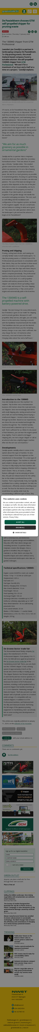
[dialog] (19, 516)
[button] (19, 532)
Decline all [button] (20, 527)
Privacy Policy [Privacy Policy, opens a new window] (13, 517)
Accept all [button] (20, 522)
